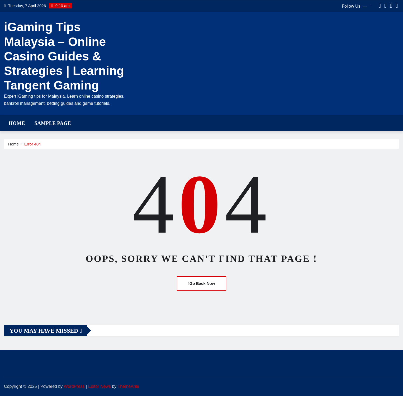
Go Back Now (201, 283)
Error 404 (32, 144)
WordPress (74, 386)
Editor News (99, 386)
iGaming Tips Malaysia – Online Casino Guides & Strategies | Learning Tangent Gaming (64, 56)
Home (17, 123)
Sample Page (52, 123)
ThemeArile (128, 386)
